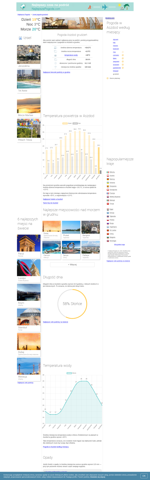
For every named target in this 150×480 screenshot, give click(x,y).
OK (144, 476)
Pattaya (86, 255)
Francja (20, 256)
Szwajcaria (113, 190)
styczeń (115, 39)
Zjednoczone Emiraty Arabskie (28, 354)
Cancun (47, 255)
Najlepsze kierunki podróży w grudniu (56, 72)
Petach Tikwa (25, 139)
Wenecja (22, 376)
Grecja (112, 213)
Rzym (21, 302)
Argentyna (113, 227)
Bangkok (86, 235)
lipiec (115, 58)
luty (114, 42)
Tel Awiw (22, 90)
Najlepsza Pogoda (24, 14)
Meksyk (112, 200)
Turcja (20, 330)
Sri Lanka (113, 230)
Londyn (22, 278)
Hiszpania (113, 186)
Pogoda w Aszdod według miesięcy (56, 447)
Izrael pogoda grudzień (40, 14)
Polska (112, 220)
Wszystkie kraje (119, 244)
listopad (115, 71)
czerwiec (116, 55)
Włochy (20, 305)
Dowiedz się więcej (97, 477)
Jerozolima (24, 66)
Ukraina (112, 182)
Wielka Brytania (23, 281)
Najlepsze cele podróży (25, 383)
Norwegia (113, 241)
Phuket (66, 235)
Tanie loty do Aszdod (50, 203)
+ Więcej (72, 264)
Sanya (65, 255)
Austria (112, 175)
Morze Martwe (25, 115)
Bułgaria (112, 237)
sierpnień (116, 61)
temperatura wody (71, 55)
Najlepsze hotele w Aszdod (53, 199)
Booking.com (109, 18)
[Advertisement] (72, 91)
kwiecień (116, 49)
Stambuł (22, 327)
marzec (115, 46)
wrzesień (116, 65)
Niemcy (112, 179)
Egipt (111, 209)
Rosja (112, 223)
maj (114, 52)
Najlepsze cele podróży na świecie (55, 322)
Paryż (21, 253)
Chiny (112, 234)
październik (117, 68)
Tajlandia (113, 216)
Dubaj (46, 233)
